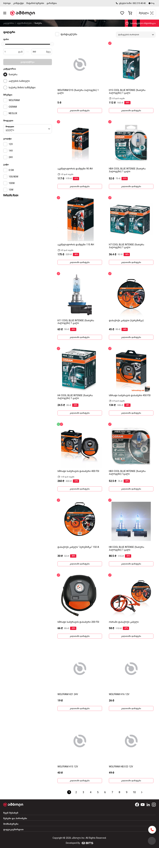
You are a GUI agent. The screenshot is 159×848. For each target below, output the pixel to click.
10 (134, 792)
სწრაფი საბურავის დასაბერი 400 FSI (78, 471)
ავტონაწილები (24, 23)
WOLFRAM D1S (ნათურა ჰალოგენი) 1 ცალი (78, 91)
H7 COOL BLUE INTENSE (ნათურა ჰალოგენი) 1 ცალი (126, 246)
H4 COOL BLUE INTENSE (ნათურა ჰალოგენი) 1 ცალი (75, 397)
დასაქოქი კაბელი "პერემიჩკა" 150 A (78, 547)
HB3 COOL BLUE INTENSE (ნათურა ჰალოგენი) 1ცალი (127, 472)
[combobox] (27, 128)
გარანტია (52, 3)
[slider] (3, 44)
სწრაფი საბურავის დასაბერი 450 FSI (129, 395)
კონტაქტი (18, 3)
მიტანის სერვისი (35, 3)
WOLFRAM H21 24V (67, 694)
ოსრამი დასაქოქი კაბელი (124, 622)
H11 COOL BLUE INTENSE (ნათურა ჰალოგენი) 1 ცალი (75, 322)
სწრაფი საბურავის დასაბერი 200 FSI (78, 622)
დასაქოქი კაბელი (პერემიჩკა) (126, 320)
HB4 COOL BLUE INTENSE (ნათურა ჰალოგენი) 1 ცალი (127, 170)
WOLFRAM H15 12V (67, 766)
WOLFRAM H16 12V (119, 694)
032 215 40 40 (139, 3)
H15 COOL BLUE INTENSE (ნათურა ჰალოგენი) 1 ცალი (127, 91)
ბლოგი (7, 3)
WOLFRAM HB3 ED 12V (121, 766)
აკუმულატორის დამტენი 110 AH (75, 244)
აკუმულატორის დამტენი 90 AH (75, 168)
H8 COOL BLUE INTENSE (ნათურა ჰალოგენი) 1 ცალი (126, 548)
